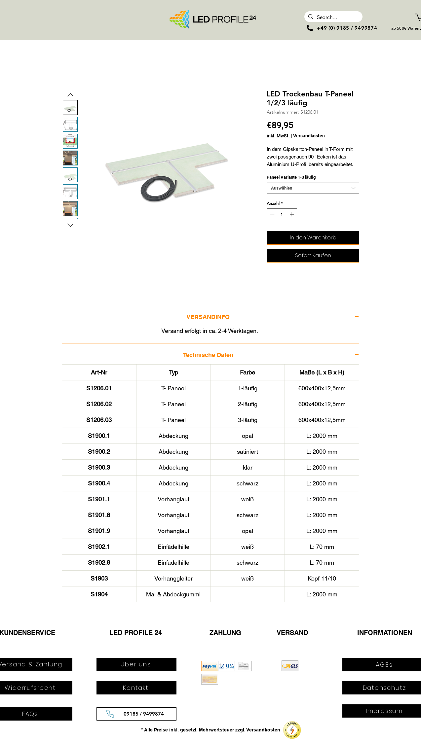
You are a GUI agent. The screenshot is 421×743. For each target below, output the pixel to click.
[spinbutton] (282, 214)
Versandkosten (309, 135)
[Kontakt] (136, 687)
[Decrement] (272, 214)
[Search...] (333, 17)
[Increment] (292, 214)
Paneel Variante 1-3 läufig (291, 177)
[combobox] (313, 188)
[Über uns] (136, 664)
